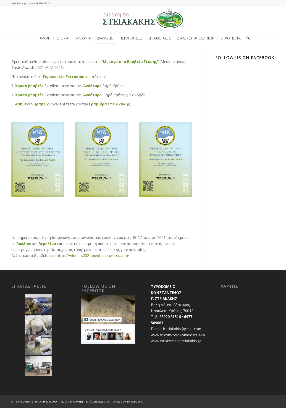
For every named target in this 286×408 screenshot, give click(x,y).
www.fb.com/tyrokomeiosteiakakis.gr (182, 334)
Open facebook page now (102, 319)
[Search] (246, 38)
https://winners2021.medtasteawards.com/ (93, 255)
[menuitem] (45, 38)
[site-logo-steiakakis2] (143, 19)
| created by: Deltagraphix (126, 401)
